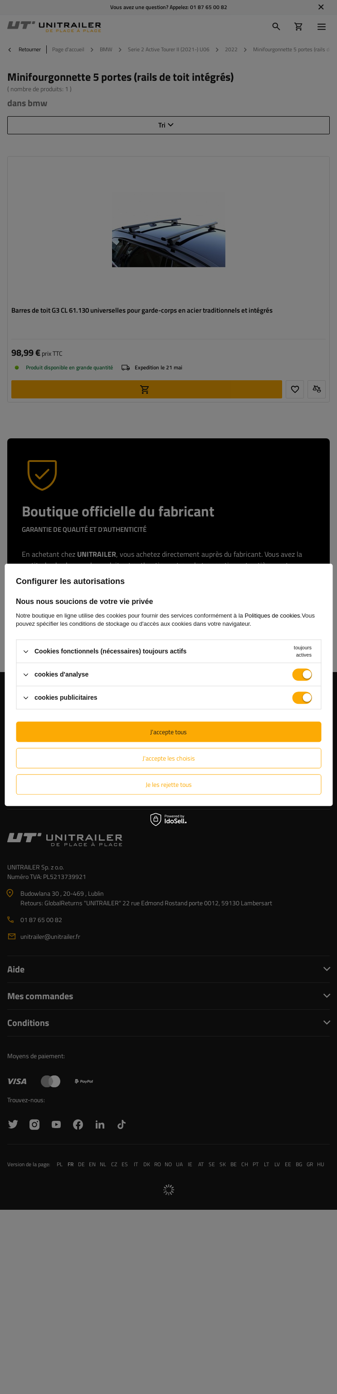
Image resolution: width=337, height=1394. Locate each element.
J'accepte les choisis (168, 758)
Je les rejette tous (169, 784)
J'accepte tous (168, 731)
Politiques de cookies (272, 615)
